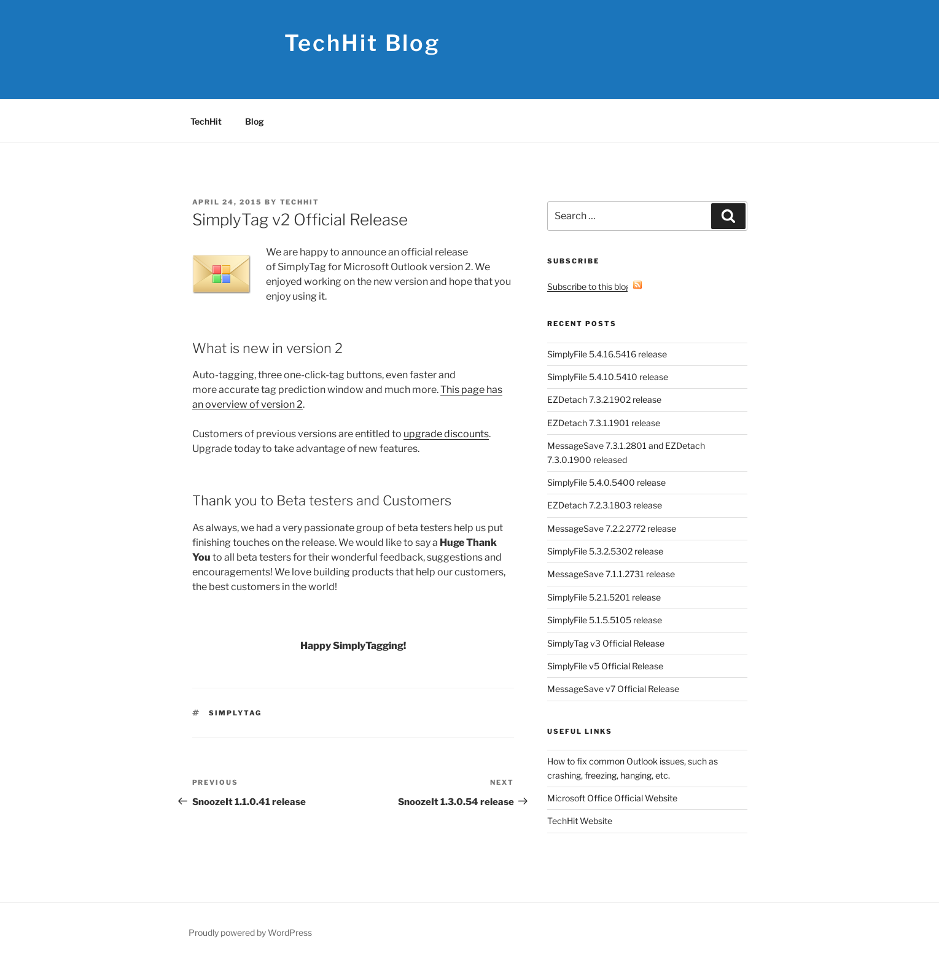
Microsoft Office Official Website (612, 798)
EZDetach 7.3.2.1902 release (604, 399)
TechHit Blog (362, 42)
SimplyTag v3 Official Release (605, 643)
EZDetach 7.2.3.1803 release (604, 505)
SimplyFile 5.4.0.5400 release (606, 482)
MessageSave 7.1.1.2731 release (611, 574)
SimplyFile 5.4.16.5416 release (607, 354)
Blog (254, 121)
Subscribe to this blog (594, 286)
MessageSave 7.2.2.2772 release (611, 528)
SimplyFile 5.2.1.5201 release (604, 597)
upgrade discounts (446, 434)
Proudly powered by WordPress (250, 932)
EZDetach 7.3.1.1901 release (603, 423)
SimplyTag (235, 713)
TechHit (206, 121)
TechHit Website (579, 820)
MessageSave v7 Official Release (613, 688)
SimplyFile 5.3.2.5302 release (605, 551)
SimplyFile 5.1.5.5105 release (604, 620)
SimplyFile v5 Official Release (605, 666)
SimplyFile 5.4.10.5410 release (607, 377)
